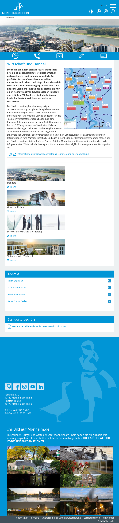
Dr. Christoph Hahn (17, 287)
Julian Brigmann (15, 281)
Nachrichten (22, 517)
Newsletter (108, 517)
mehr (13, 187)
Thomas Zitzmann (16, 294)
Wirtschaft (10, 18)
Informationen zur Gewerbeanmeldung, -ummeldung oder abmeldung (53, 154)
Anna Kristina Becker (17, 301)
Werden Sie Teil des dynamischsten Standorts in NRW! (39, 326)
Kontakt (35, 517)
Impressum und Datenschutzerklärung (61, 517)
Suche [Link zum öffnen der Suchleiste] (113, 11)
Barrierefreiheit (92, 517)
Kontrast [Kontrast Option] (92, 11)
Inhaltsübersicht (106, 521)
